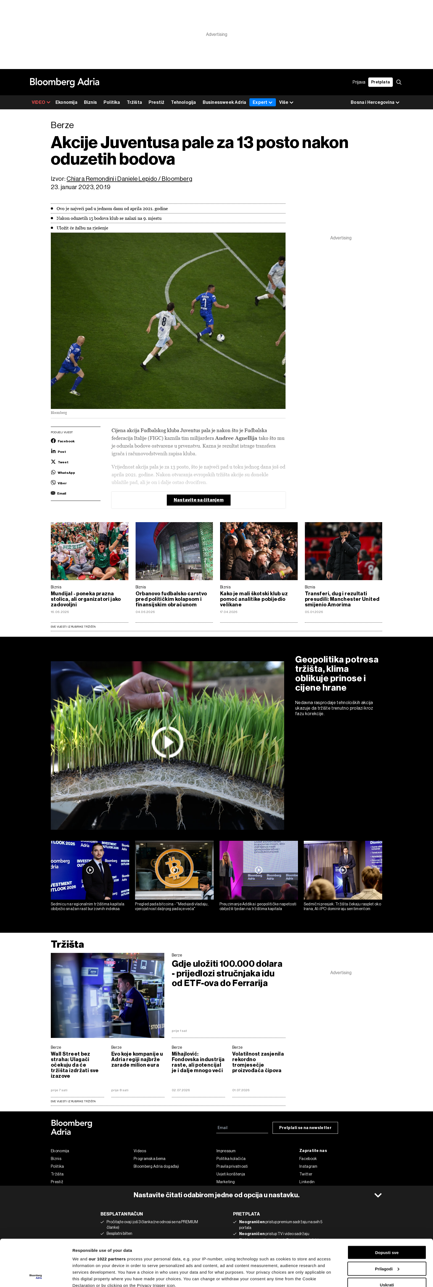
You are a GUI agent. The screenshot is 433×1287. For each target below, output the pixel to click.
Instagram (308, 1166)
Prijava (359, 82)
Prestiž (156, 102)
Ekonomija (66, 102)
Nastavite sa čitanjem (199, 500)
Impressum (226, 1151)
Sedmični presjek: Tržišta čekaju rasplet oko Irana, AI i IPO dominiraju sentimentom (342, 906)
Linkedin (307, 1182)
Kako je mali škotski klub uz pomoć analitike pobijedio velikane (254, 599)
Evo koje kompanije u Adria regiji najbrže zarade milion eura (137, 1059)
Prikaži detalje (86, 1276)
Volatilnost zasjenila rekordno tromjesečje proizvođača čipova (258, 1062)
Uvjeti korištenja (230, 1174)
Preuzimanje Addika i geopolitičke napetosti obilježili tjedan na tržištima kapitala (258, 906)
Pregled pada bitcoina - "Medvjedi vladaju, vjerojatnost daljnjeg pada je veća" (171, 906)
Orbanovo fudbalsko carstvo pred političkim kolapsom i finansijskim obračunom (171, 599)
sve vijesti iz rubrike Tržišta (73, 1101)
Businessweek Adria (224, 102)
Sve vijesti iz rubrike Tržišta (73, 626)
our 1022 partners (107, 1215)
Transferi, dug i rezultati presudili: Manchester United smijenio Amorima (342, 599)
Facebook (308, 1158)
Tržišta (134, 102)
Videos (140, 1151)
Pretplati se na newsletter (305, 1127)
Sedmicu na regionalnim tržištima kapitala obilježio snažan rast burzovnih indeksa (87, 906)
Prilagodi (387, 1225)
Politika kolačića (230, 1158)
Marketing (225, 1182)
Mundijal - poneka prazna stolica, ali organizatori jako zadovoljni (86, 599)
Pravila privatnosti (232, 1166)
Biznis (90, 102)
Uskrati (387, 1241)
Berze (177, 955)
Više (286, 102)
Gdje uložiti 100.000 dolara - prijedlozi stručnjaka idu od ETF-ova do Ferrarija (227, 973)
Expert (263, 102)
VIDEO (41, 102)
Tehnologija (183, 102)
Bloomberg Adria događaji (156, 1166)
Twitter (305, 1174)
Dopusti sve (386, 1208)
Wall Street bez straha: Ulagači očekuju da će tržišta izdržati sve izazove (75, 1065)
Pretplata (380, 82)
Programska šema (150, 1158)
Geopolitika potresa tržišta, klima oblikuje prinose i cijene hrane (337, 673)
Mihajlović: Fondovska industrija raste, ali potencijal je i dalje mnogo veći (198, 1062)
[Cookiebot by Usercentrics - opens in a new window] (36, 1276)
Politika (112, 102)
